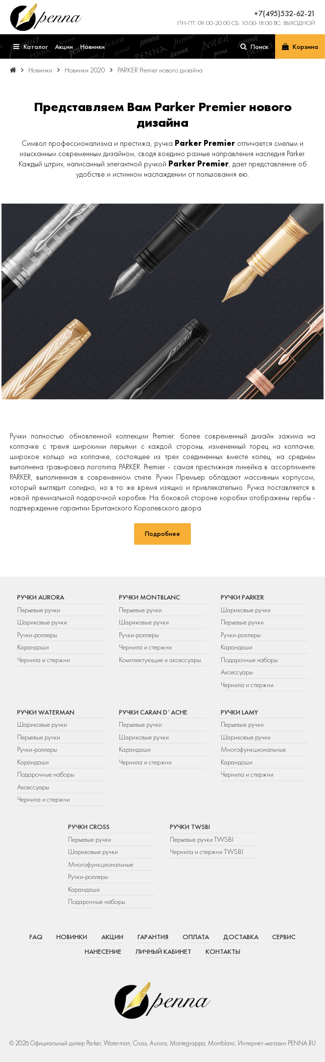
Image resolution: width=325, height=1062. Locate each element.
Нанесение (103, 951)
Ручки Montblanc (149, 597)
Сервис (284, 936)
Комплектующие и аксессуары (160, 659)
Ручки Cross (89, 826)
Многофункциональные (254, 749)
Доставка (240, 936)
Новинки (71, 936)
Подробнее (162, 533)
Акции (112, 936)
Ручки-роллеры (37, 634)
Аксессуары (237, 672)
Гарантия (153, 936)
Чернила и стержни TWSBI (206, 851)
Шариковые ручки (42, 622)
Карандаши (33, 647)
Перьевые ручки (38, 609)
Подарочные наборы (249, 659)
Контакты (223, 951)
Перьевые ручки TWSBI (201, 839)
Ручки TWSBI (190, 826)
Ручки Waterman (45, 712)
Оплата (196, 936)
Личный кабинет (163, 951)
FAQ (36, 936)
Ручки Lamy (239, 712)
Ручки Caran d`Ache (153, 712)
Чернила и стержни (43, 659)
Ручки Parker (242, 597)
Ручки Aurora (40, 597)
